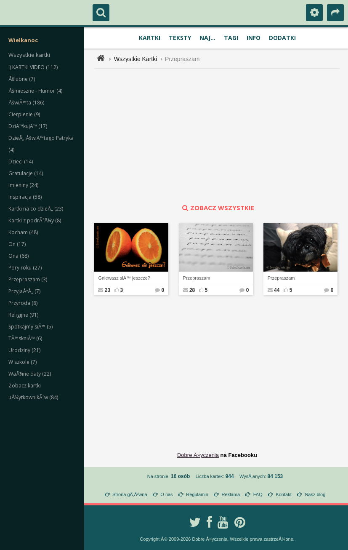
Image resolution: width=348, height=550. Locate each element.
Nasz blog (315, 494)
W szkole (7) (22, 362)
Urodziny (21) (24, 350)
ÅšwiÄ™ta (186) (26, 102)
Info (253, 38)
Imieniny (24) (23, 185)
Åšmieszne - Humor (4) (35, 90)
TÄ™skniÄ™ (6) (25, 338)
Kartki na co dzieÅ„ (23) (35, 208)
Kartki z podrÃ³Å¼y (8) (34, 220)
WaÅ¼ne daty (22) (29, 373)
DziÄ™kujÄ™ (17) (27, 126)
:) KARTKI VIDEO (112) (33, 67)
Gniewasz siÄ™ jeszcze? (124, 277)
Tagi (231, 38)
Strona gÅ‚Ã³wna (129, 494)
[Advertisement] (222, 136)
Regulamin (197, 494)
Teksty (180, 38)
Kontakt (283, 494)
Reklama (231, 494)
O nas (166, 494)
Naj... (207, 38)
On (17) (17, 244)
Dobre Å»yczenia (198, 455)
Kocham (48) (23, 232)
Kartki (149, 38)
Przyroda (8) (22, 303)
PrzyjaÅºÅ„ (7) (24, 291)
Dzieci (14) (20, 161)
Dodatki (282, 38)
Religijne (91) (23, 314)
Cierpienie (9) (24, 114)
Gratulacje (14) (25, 173)
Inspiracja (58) (25, 196)
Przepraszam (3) (27, 279)
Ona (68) (18, 255)
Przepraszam (182, 59)
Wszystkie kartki (29, 55)
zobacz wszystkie (217, 207)
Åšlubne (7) (21, 79)
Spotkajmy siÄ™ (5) (30, 326)
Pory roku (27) (25, 267)
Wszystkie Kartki (135, 59)
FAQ (258, 494)
